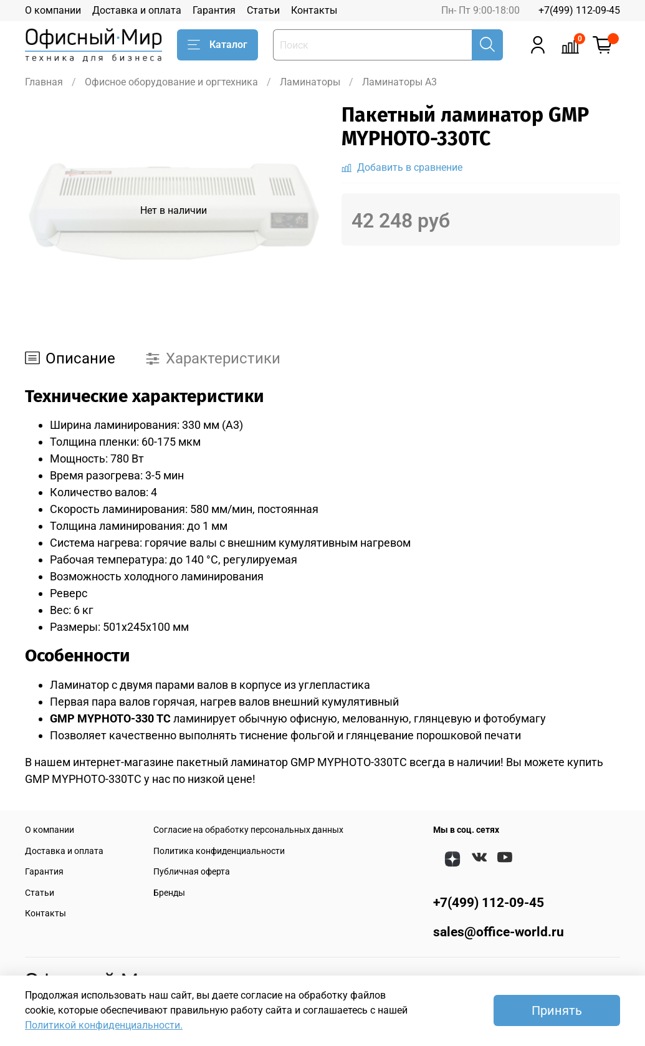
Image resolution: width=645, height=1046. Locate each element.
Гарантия (214, 10)
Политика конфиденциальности (219, 851)
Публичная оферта (191, 871)
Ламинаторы (310, 82)
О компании (53, 10)
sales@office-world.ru (498, 931)
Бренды (169, 893)
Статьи (263, 10)
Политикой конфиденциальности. (104, 1025)
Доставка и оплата (136, 10)
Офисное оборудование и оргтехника (171, 82)
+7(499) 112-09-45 (579, 10)
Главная (44, 82)
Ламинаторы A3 (399, 82)
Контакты (314, 10)
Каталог (217, 45)
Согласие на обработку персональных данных (248, 830)
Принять (557, 1010)
